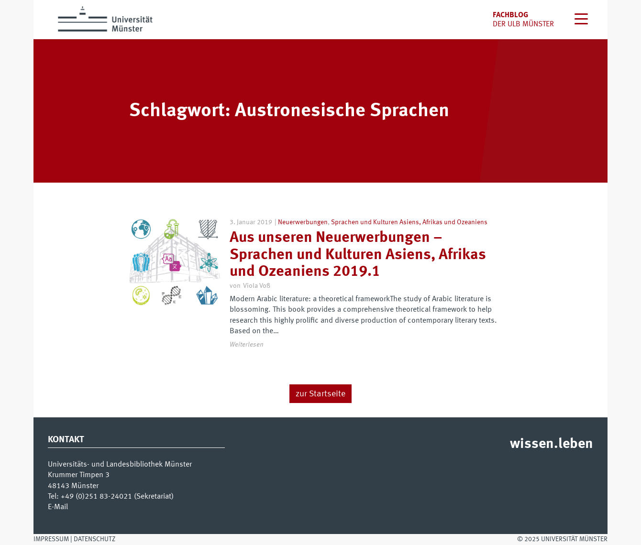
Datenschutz (94, 539)
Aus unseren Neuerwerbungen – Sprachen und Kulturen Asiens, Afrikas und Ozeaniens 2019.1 (358, 254)
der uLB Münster (523, 24)
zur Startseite (320, 394)
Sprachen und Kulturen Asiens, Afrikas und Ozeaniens (409, 222)
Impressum (51, 539)
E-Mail (58, 507)
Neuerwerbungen (303, 222)
